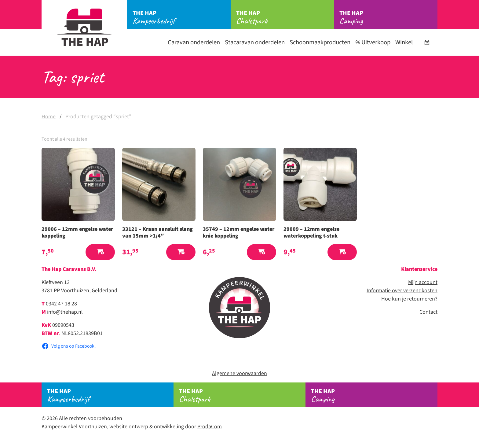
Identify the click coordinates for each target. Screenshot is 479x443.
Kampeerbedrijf (182, 17)
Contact (428, 312)
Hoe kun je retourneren (408, 299)
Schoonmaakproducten (320, 42)
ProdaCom (209, 426)
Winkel (404, 42)
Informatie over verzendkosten (402, 290)
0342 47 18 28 (61, 304)
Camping (388, 17)
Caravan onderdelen (194, 42)
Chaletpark (285, 17)
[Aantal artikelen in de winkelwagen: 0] (427, 42)
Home (49, 116)
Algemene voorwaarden (239, 373)
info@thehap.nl (65, 312)
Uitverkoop (372, 42)
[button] (100, 252)
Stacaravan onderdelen (255, 42)
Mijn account (422, 282)
